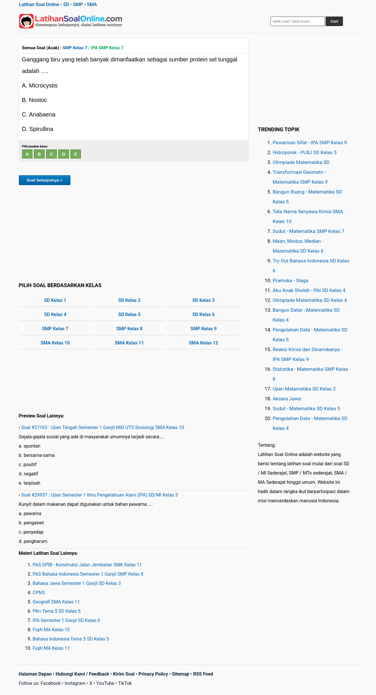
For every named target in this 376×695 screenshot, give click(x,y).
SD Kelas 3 (203, 300)
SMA (92, 4)
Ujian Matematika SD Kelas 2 (304, 389)
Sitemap (180, 674)
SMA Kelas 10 (55, 343)
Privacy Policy (153, 674)
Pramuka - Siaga (290, 280)
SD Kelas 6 (203, 314)
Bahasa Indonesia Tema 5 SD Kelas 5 (71, 639)
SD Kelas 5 (129, 314)
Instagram (75, 683)
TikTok (125, 683)
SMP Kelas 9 (203, 328)
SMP (78, 4)
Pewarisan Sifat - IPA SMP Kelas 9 (310, 142)
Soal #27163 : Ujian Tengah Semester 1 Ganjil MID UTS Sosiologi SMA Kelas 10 (102, 427)
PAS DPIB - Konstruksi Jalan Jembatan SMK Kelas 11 (87, 565)
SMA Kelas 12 (203, 343)
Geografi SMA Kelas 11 (56, 602)
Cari (334, 21)
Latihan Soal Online (39, 4)
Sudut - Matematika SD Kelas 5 (306, 408)
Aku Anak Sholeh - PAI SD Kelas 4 (309, 290)
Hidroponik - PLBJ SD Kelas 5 (305, 152)
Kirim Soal (124, 674)
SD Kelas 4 (55, 314)
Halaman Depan (35, 674)
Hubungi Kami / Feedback (82, 674)
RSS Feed (203, 674)
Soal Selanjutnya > (45, 180)
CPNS (39, 592)
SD (66, 4)
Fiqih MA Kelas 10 (51, 629)
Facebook (51, 683)
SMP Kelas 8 (129, 328)
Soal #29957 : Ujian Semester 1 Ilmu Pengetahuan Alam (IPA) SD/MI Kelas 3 (99, 495)
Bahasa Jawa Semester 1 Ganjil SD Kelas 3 (77, 583)
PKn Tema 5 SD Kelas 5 (57, 611)
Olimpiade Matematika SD (301, 162)
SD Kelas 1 (55, 300)
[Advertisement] (133, 232)
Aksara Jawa (287, 399)
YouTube (105, 683)
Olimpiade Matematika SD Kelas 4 (310, 300)
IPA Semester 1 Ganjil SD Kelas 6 (66, 620)
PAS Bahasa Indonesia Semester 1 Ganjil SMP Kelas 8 (88, 574)
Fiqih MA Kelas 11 (51, 648)
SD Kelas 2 (129, 300)
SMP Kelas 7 (75, 47)
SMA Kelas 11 (129, 343)
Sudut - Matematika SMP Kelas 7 (308, 231)
